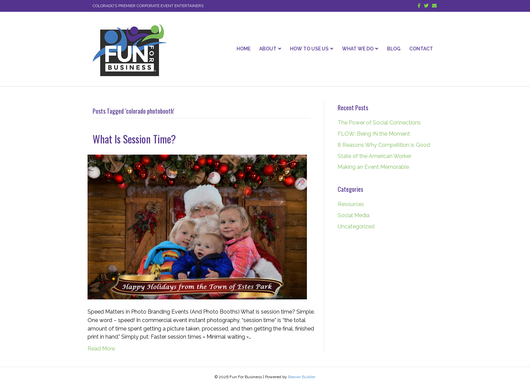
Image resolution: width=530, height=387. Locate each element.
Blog (394, 48)
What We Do (358, 48)
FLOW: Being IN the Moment (374, 134)
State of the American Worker (374, 156)
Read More (101, 348)
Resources (351, 204)
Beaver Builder (301, 376)
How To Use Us (309, 48)
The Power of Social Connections (379, 122)
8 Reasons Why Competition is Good (384, 145)
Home (243, 48)
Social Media (353, 215)
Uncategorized (356, 226)
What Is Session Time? (134, 138)
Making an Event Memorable (373, 167)
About (267, 48)
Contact (421, 48)
